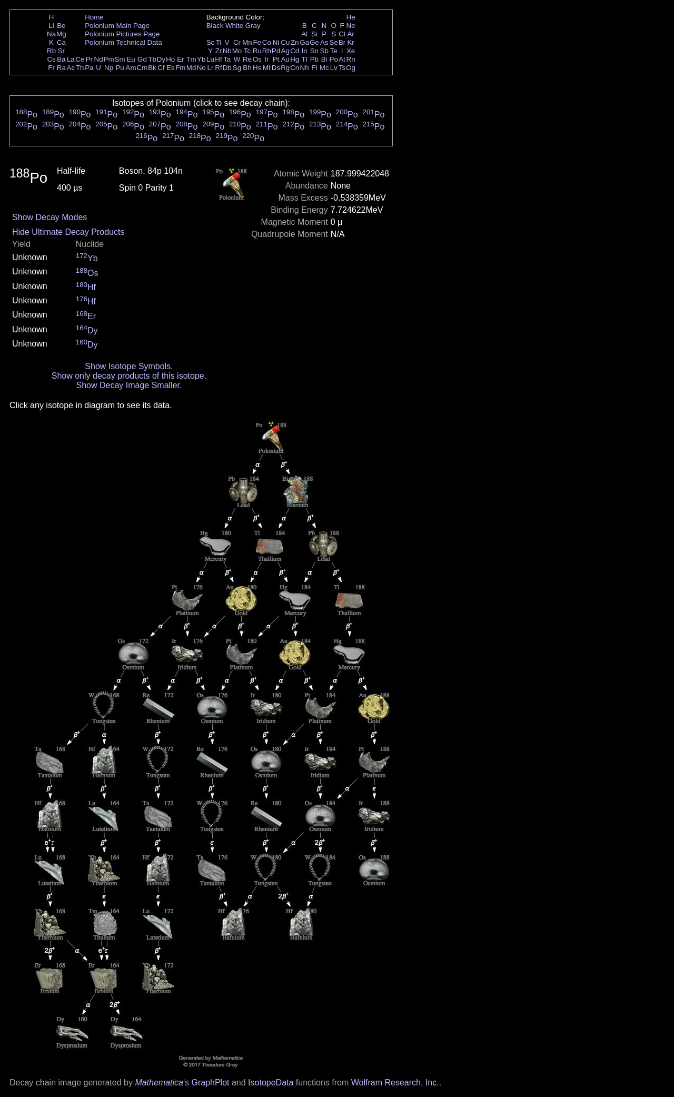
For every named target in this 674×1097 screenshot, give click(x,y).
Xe (350, 51)
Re (247, 59)
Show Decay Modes (49, 217)
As (324, 42)
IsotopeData (270, 1082)
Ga (304, 42)
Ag (285, 51)
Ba (61, 59)
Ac (71, 68)
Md (191, 68)
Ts (342, 68)
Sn (314, 51)
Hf (218, 59)
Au (285, 59)
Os (257, 59)
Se (334, 42)
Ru (257, 51)
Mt (267, 68)
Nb (227, 51)
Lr (210, 68)
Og (350, 68)
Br (342, 42)
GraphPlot (210, 1082)
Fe (257, 42)
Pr (89, 59)
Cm (142, 68)
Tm (191, 59)
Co (266, 42)
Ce (79, 59)
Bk (152, 68)
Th (80, 68)
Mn (247, 42)
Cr (237, 42)
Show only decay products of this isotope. (129, 375)
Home (94, 17)
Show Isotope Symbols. (129, 366)
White (234, 25)
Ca (61, 42)
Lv (334, 68)
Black (215, 25)
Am (131, 68)
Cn (294, 68)
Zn (295, 42)
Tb (152, 59)
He (350, 17)
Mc (324, 68)
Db (227, 68)
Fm (180, 68)
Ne (350, 25)
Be (61, 25)
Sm (120, 59)
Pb (314, 59)
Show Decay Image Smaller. (129, 385)
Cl (342, 34)
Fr (51, 68)
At (342, 59)
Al (304, 34)
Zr (218, 51)
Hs (257, 68)
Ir (266, 59)
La (71, 59)
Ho (170, 59)
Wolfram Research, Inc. (395, 1082)
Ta (227, 59)
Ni (276, 42)
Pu (119, 68)
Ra (61, 68)
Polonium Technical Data (123, 42)
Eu (130, 59)
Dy (161, 59)
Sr (61, 51)
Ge (314, 42)
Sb (324, 51)
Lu (210, 59)
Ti (219, 42)
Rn (350, 59)
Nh (304, 68)
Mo (237, 51)
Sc (210, 42)
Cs (51, 59)
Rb (51, 51)
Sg (237, 68)
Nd (98, 59)
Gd (142, 59)
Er (180, 59)
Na (51, 34)
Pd (276, 51)
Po (334, 59)
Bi (324, 59)
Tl (305, 59)
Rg (285, 68)
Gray (253, 25)
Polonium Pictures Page (122, 34)
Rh (266, 51)
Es (170, 68)
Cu (285, 42)
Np (108, 68)
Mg (61, 34)
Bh (247, 68)
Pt (276, 59)
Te (334, 51)
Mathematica (159, 1082)
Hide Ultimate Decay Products (68, 232)
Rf (218, 68)
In (305, 51)
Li (51, 25)
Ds (276, 68)
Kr (350, 42)
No (201, 68)
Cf (160, 68)
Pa (89, 68)
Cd (294, 51)
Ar (350, 34)
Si (314, 34)
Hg (294, 59)
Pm (109, 59)
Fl (314, 68)
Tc (247, 51)
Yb (201, 59)
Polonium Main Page (117, 25)
